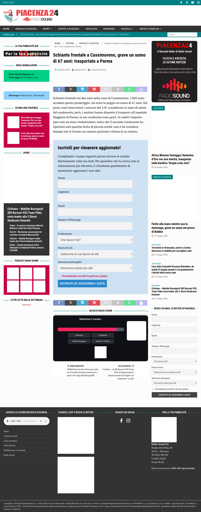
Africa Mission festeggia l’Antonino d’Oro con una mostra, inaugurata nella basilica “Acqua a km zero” (173, 159)
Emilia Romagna (79, 341)
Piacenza (79, 335)
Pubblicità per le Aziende (14, 450)
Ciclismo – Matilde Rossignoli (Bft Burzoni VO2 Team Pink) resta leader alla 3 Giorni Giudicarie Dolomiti (174, 291)
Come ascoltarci (10, 440)
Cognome (63, 191)
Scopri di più (157, 462)
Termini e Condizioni (12, 509)
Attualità (91, 28)
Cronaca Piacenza (26, 28)
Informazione (9, 445)
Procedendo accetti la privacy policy (85, 276)
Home (6, 28)
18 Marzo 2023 (63, 69)
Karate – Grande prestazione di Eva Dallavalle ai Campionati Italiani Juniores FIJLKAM (27, 248)
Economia (109, 28)
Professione (65, 233)
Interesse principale (70, 262)
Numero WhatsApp (69, 219)
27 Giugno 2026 (161, 236)
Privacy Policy (189, 506)
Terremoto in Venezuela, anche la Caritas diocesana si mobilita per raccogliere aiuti (172, 249)
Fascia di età (65, 247)
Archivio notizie (11, 436)
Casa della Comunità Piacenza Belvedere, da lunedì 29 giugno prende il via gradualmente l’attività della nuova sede (173, 269)
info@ (163, 458)
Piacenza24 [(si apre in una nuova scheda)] (39, 95)
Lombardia (102, 335)
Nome (61, 178)
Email (61, 205)
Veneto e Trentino (103, 341)
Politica (126, 28)
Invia (36, 77)
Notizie (70, 43)
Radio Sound (8, 2)
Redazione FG (80, 69)
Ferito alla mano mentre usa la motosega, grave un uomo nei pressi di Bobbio (32, 136)
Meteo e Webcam (149, 28)
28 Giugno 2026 (161, 167)
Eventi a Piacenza (68, 28)
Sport (46, 28)
